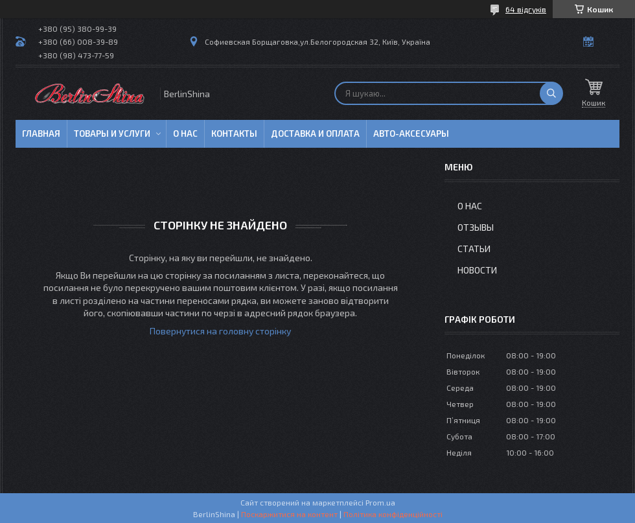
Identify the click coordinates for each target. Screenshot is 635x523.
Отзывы (475, 227)
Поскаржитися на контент (289, 513)
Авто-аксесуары (411, 133)
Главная (41, 133)
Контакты (234, 133)
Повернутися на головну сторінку (220, 330)
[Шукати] (551, 93)
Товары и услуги (112, 133)
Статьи (474, 248)
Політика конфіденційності (393, 513)
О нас (185, 133)
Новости (477, 269)
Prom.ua (380, 502)
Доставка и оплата (315, 133)
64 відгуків (525, 9)
